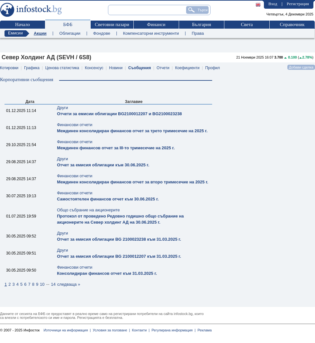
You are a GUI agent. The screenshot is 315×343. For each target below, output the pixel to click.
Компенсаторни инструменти (151, 33)
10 (42, 284)
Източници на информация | (67, 330)
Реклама (203, 330)
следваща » (68, 284)
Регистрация (298, 3)
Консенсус (94, 68)
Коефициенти (187, 68)
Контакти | (139, 330)
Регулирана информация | (172, 330)
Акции (40, 33)
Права (198, 33)
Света (247, 24)
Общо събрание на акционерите (120, 216)
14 (53, 284)
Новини (115, 68)
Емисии (15, 33)
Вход (272, 3)
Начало (22, 24)
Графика (32, 68)
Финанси (156, 24)
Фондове (101, 33)
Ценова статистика (62, 68)
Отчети (163, 68)
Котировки (9, 68)
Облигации (69, 33)
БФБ (68, 24)
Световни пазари (112, 24)
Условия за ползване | (110, 330)
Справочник (292, 24)
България (201, 24)
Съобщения (139, 68)
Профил (212, 68)
